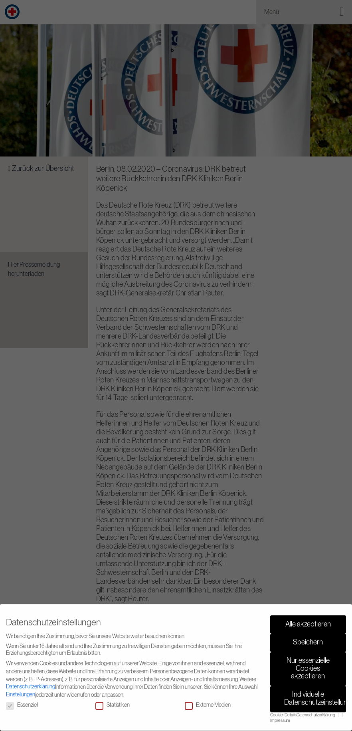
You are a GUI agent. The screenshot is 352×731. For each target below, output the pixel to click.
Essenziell (22, 701)
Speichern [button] (308, 638)
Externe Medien (208, 701)
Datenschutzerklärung (30, 682)
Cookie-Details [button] (283, 711)
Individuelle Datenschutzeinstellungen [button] (315, 695)
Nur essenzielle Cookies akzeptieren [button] (308, 665)
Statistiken (112, 701)
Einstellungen (20, 690)
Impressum (280, 717)
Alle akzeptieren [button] (308, 620)
